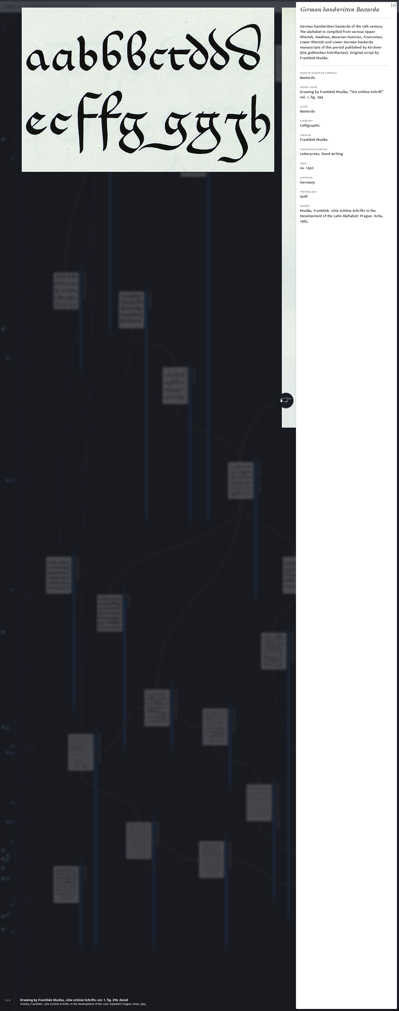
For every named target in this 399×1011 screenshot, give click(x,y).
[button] (285, 400)
